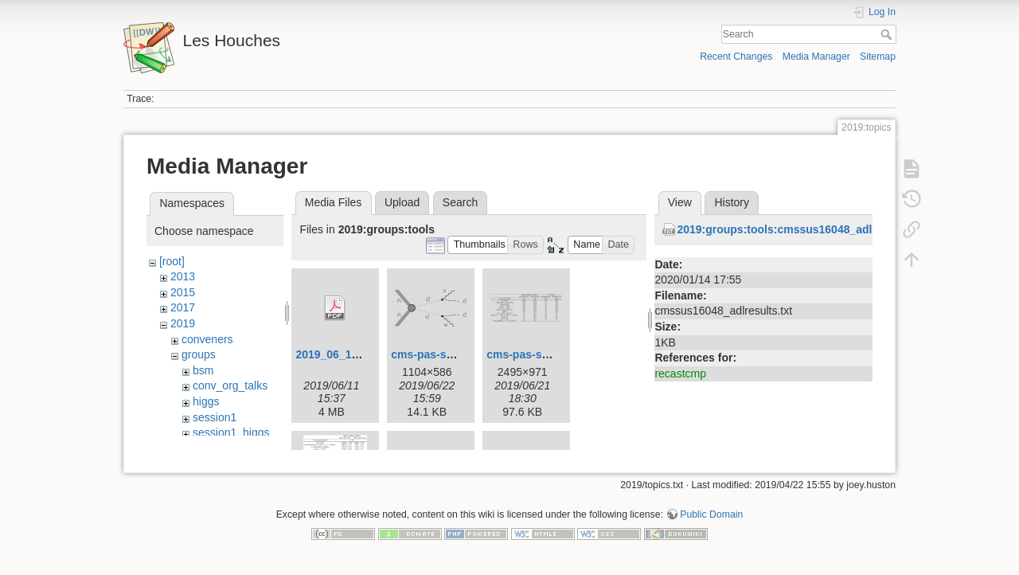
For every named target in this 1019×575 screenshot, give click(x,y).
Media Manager (816, 56)
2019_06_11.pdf (336, 354)
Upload (402, 202)
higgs (206, 401)
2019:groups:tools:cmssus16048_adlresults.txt (801, 229)
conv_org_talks (230, 385)
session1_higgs (231, 432)
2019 (182, 323)
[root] (172, 261)
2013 (182, 276)
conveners (207, 339)
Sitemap (878, 56)
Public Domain (711, 522)
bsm (203, 370)
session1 (214, 417)
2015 (182, 292)
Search (888, 34)
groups (199, 354)
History (731, 202)
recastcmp (680, 373)
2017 (182, 307)
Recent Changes (736, 56)
